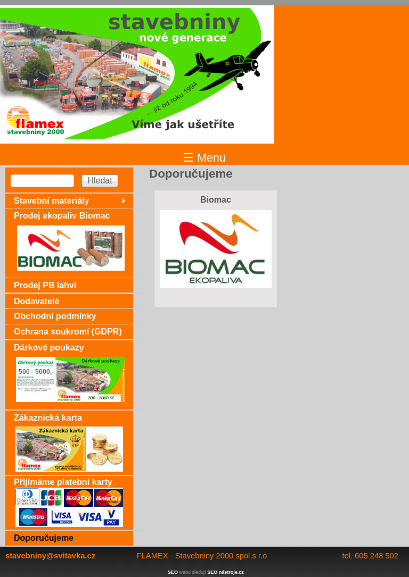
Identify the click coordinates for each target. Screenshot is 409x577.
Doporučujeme (43, 537)
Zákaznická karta (48, 417)
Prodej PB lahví (45, 285)
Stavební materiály (51, 200)
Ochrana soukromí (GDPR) (68, 331)
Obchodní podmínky (55, 316)
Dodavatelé (36, 301)
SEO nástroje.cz (225, 572)
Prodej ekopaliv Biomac (62, 215)
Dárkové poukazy (49, 347)
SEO (173, 572)
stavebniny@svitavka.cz (50, 555)
